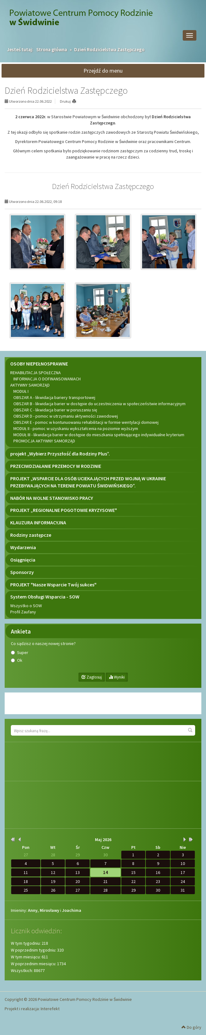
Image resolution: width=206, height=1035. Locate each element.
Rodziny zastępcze (30, 535)
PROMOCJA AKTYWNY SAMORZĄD (44, 441)
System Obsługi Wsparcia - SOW (44, 597)
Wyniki (117, 677)
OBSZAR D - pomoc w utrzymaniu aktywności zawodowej (65, 416)
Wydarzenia (23, 547)
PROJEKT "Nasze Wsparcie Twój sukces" (53, 584)
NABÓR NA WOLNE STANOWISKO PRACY (51, 498)
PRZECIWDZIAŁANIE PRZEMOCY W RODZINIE (55, 466)
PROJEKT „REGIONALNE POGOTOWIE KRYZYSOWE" (63, 510)
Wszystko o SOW (26, 605)
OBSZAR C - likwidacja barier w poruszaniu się (55, 410)
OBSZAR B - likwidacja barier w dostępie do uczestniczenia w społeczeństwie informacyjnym (99, 403)
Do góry (191, 1027)
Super (22, 652)
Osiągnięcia (22, 560)
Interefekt (50, 1008)
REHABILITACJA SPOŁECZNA (35, 372)
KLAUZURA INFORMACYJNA (38, 522)
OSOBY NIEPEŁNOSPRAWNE (39, 364)
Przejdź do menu (103, 70)
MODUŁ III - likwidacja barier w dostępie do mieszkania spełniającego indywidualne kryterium (98, 434)
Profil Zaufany (23, 612)
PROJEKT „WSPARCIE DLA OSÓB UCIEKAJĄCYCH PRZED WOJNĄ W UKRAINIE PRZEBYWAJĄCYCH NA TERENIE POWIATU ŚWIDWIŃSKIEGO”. (88, 482)
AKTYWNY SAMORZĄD (30, 385)
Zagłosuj (92, 677)
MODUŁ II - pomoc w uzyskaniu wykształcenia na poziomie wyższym (75, 428)
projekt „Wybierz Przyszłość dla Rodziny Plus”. (60, 453)
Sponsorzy (22, 572)
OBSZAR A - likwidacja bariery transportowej (54, 397)
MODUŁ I (21, 391)
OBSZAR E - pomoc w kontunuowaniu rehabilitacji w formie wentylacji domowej (86, 422)
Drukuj (65, 101)
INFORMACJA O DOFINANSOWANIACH (47, 379)
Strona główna (51, 49)
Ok (19, 660)
